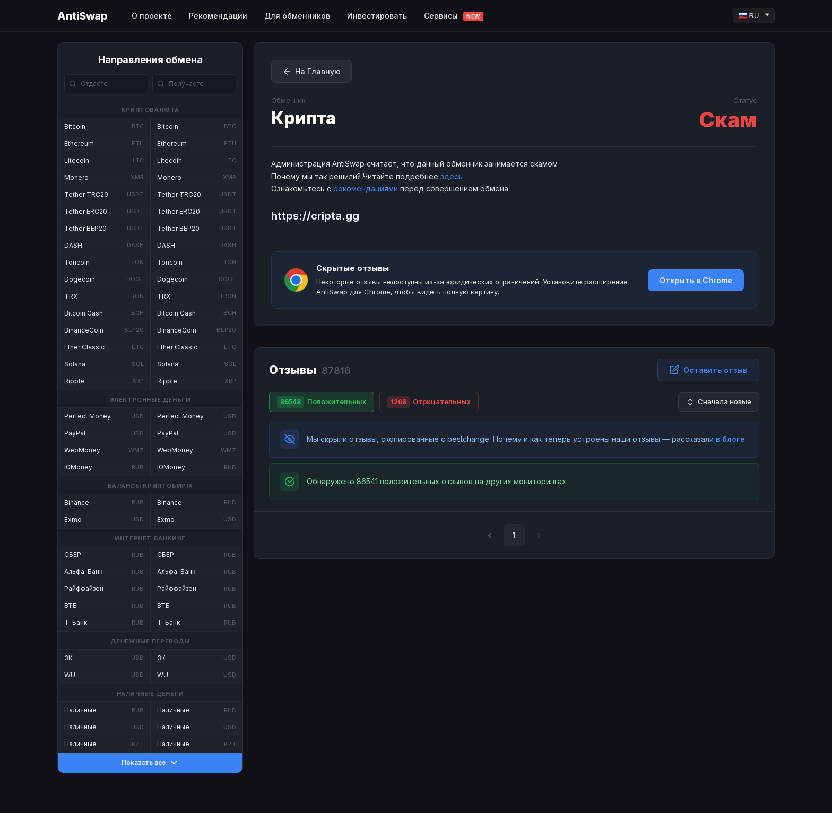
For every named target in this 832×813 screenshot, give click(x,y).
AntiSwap (82, 16)
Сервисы (453, 16)
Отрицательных (429, 402)
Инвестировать (377, 15)
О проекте (152, 15)
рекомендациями (365, 188)
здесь (451, 176)
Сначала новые (718, 401)
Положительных (321, 402)
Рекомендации (218, 15)
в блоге (730, 438)
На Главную (311, 71)
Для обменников (297, 15)
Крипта (303, 118)
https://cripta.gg (315, 215)
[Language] (754, 15)
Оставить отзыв (708, 369)
